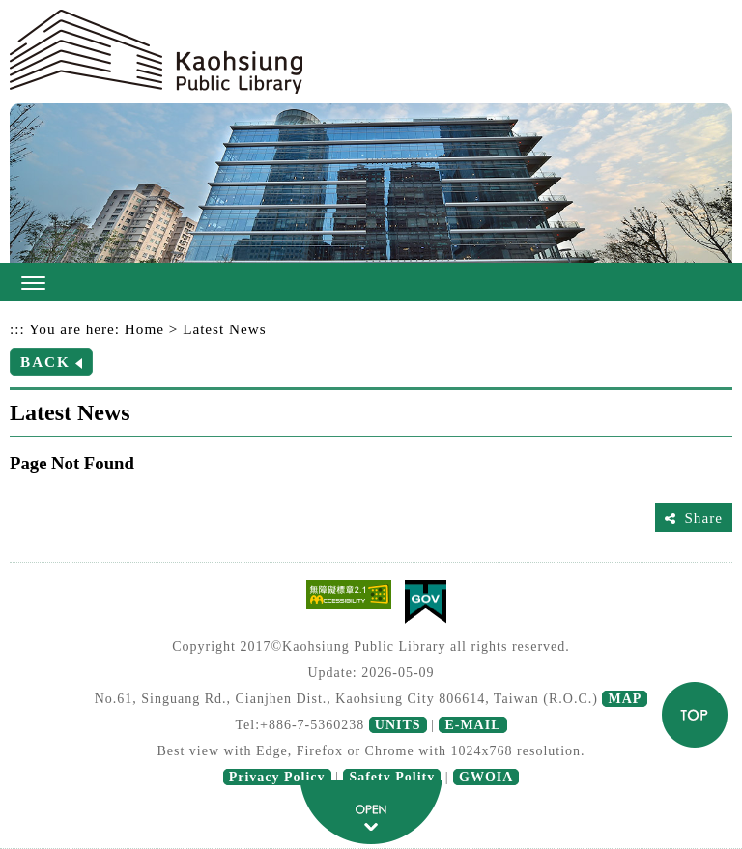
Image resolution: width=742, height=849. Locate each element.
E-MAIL (472, 725)
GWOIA (486, 777)
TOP (695, 715)
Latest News (225, 329)
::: (17, 329)
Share (703, 517)
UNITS (398, 725)
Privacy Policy (277, 777)
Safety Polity (392, 777)
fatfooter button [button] (371, 812)
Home (144, 329)
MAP (625, 699)
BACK (45, 362)
